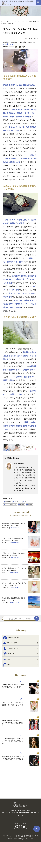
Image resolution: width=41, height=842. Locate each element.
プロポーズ (8, 653)
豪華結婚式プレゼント (32, 836)
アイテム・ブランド (13, 21)
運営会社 (20, 836)
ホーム (3, 21)
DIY (6, 664)
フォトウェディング (11, 637)
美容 (6, 659)
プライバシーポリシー (9, 836)
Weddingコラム (10, 643)
